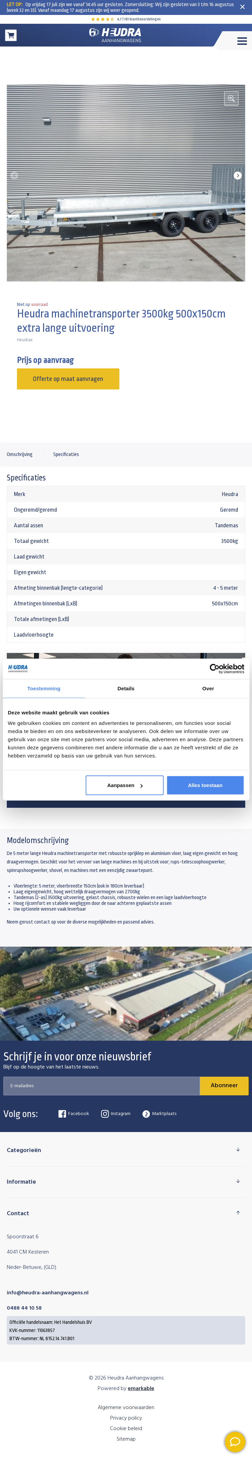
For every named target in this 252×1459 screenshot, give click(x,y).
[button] (238, 175)
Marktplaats (159, 1114)
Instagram (116, 1114)
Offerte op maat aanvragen (68, 379)
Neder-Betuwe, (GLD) (31, 1267)
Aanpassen (124, 785)
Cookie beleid (126, 1428)
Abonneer (224, 1086)
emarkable (141, 1388)
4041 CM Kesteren (28, 1252)
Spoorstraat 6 (23, 1237)
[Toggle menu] (233, 41)
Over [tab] (208, 688)
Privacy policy (126, 1418)
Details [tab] (126, 688)
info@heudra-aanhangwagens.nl (48, 1293)
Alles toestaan (205, 785)
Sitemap (126, 1439)
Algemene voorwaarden (126, 1407)
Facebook (73, 1114)
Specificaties (66, 454)
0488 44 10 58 (24, 1308)
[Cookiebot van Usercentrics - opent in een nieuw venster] (214, 668)
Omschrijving (20, 454)
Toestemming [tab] (43, 688)
